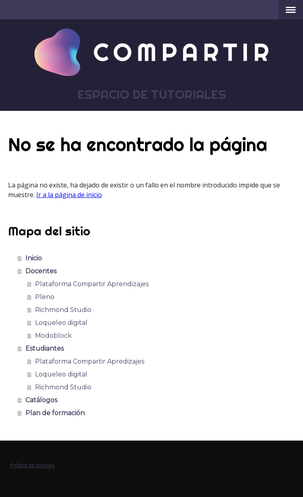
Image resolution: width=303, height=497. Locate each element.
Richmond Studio (63, 310)
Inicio (33, 258)
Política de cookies (32, 465)
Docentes (40, 271)
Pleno (44, 297)
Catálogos (41, 400)
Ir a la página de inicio (69, 194)
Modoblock (53, 335)
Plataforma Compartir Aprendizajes (92, 284)
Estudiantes (44, 348)
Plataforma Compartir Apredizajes (89, 361)
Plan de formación (55, 413)
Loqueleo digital (61, 322)
